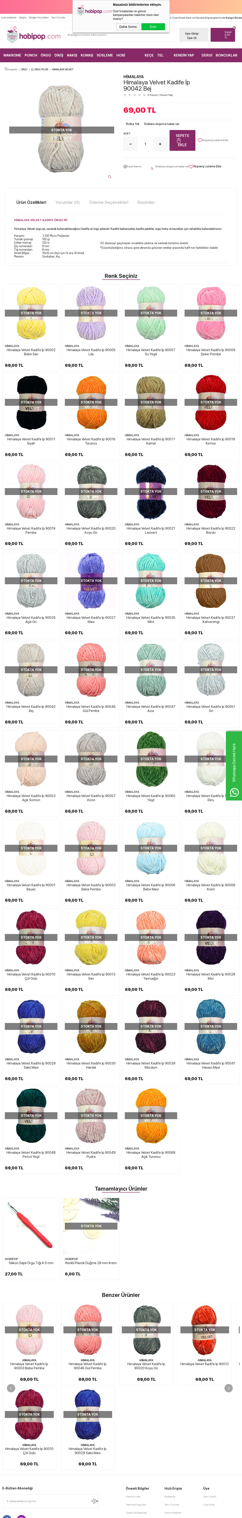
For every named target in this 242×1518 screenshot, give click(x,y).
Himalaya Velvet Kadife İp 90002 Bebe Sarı (31, 352)
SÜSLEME (105, 55)
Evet (153, 27)
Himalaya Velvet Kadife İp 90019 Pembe (31, 530)
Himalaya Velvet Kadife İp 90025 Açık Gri (31, 620)
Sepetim (169, 1444)
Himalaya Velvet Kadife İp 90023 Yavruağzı (150, 976)
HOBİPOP (11, 1259)
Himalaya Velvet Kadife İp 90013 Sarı (91, 976)
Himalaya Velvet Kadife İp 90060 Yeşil (150, 798)
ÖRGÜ (46, 55)
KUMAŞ (87, 55)
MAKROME (12, 55)
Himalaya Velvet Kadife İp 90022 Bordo (210, 530)
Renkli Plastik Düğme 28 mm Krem (91, 1263)
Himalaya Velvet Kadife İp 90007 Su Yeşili (150, 352)
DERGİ (207, 55)
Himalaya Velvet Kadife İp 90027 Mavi (91, 620)
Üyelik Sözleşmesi (136, 1427)
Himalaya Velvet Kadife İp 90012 (204, 1364)
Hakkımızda (133, 1411)
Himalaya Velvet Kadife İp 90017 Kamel (151, 441)
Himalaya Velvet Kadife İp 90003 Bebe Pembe (91, 887)
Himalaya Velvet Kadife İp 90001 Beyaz (31, 887)
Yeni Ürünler (58, 17)
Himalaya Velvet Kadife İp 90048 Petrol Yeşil (31, 1154)
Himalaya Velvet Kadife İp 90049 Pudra (91, 1154)
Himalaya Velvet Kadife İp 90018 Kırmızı (211, 441)
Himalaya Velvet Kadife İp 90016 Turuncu (91, 441)
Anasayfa (169, 1411)
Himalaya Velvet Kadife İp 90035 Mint (150, 620)
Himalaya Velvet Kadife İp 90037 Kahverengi (210, 620)
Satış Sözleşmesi (135, 1436)
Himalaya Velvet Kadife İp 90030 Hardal (91, 1065)
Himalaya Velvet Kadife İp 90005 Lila (91, 352)
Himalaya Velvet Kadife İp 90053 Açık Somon (31, 798)
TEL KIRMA (162, 57)
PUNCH (31, 55)
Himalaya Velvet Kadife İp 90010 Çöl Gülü (31, 976)
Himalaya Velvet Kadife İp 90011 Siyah (31, 441)
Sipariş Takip (171, 1452)
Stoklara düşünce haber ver (161, 124)
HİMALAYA (12, 346)
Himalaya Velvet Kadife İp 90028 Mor (210, 976)
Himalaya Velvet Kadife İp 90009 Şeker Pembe (210, 352)
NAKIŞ (72, 55)
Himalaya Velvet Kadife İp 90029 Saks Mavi (31, 1065)
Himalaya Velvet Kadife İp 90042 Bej (31, 709)
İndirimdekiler (9, 17)
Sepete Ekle (182, 140)
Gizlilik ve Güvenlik (137, 1452)
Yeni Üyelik (209, 1411)
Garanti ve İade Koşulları (140, 1444)
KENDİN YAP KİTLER (184, 57)
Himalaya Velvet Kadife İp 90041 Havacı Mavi (211, 1065)
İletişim (23, 17)
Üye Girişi (191, 33)
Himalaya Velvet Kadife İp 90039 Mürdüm (150, 1065)
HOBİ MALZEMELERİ (129, 57)
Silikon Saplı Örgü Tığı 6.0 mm (31, 1263)
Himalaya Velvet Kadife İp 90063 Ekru (210, 798)
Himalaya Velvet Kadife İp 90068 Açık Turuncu (150, 1154)
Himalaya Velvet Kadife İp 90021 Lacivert (151, 530)
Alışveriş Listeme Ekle (213, 140)
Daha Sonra (128, 27)
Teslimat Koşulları (136, 1419)
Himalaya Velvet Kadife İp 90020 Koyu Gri (91, 530)
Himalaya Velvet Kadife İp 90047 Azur (151, 709)
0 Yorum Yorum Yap (160, 95)
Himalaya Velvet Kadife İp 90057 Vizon (91, 798)
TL (228, 35)
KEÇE (149, 55)
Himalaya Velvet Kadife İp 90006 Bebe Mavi (150, 887)
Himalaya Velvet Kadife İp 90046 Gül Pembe (91, 709)
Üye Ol (191, 38)
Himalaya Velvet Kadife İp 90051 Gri (211, 709)
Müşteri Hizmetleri (39, 17)
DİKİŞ (58, 55)
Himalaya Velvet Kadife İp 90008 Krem (210, 887)
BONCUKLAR (226, 55)
